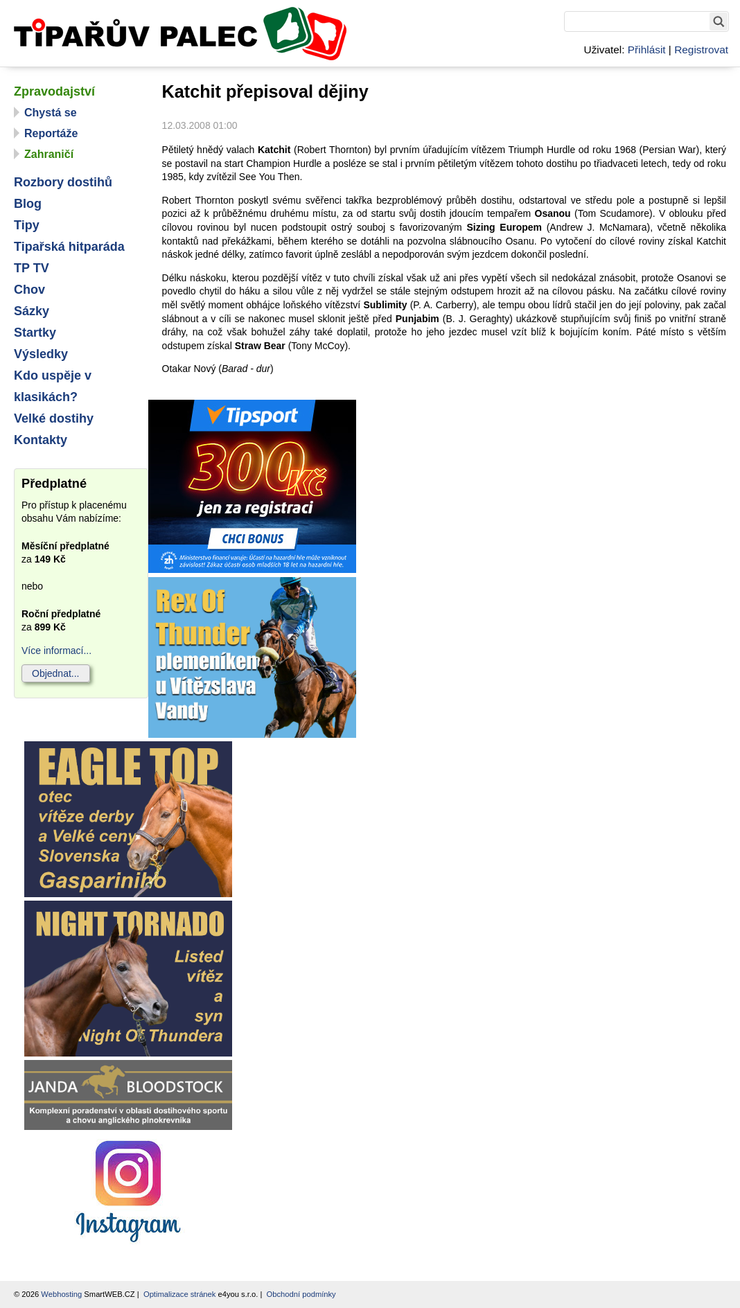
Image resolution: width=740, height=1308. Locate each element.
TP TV (31, 268)
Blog (28, 204)
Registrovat (701, 49)
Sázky (31, 311)
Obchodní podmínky (301, 1294)
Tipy (26, 225)
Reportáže (51, 133)
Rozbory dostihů (63, 182)
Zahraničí (48, 154)
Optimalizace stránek (179, 1294)
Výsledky (41, 354)
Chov (29, 290)
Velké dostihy (54, 418)
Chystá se (50, 112)
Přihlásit (647, 49)
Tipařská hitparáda (69, 247)
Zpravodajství (54, 91)
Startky (35, 332)
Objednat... (56, 673)
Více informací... (56, 650)
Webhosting (61, 1294)
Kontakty (40, 440)
